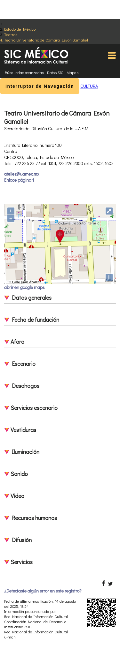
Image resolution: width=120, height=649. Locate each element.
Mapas (72, 72)
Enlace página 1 (19, 180)
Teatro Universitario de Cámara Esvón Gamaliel (46, 39)
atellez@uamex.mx (21, 174)
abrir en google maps (24, 287)
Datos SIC (55, 72)
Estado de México (20, 29)
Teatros (10, 34)
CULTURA (89, 86)
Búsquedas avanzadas (24, 72)
